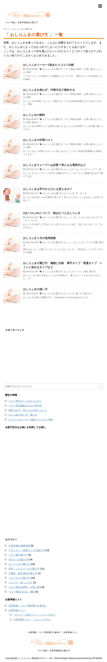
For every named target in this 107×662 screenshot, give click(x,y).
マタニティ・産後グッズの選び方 (26, 550)
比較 (96, 242)
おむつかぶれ (92, 217)
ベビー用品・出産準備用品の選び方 (53, 650)
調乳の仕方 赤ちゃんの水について (28, 410)
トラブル (33, 220)
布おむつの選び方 (18, 559)
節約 (28, 72)
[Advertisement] (53, 358)
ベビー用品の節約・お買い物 (78, 69)
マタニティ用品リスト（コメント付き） (35, 614)
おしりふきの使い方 (35, 289)
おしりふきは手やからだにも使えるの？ (47, 189)
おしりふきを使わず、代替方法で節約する (49, 89)
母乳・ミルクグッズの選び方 (24, 568)
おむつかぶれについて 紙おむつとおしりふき (51, 213)
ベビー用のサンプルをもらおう (25, 401)
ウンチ (89, 242)
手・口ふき (81, 193)
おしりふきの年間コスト (38, 140)
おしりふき (68, 169)
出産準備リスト (17, 610)
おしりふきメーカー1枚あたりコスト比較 (48, 64)
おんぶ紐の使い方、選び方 (23, 414)
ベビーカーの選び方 (19, 577)
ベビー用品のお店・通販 (22, 591)
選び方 (92, 271)
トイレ (79, 271)
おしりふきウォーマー (87, 169)
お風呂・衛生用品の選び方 (23, 573)
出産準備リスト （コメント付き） (33, 619)
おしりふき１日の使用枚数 (39, 238)
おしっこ (67, 217)
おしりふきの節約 (34, 115)
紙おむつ (36, 122)
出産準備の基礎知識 (19, 545)
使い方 (79, 293)
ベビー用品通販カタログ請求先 (25, 405)
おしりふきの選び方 (53, 69)
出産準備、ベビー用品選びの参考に (28, 605)
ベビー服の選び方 (18, 554)
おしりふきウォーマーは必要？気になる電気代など (54, 165)
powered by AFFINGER (90, 658)
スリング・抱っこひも (20, 582)
